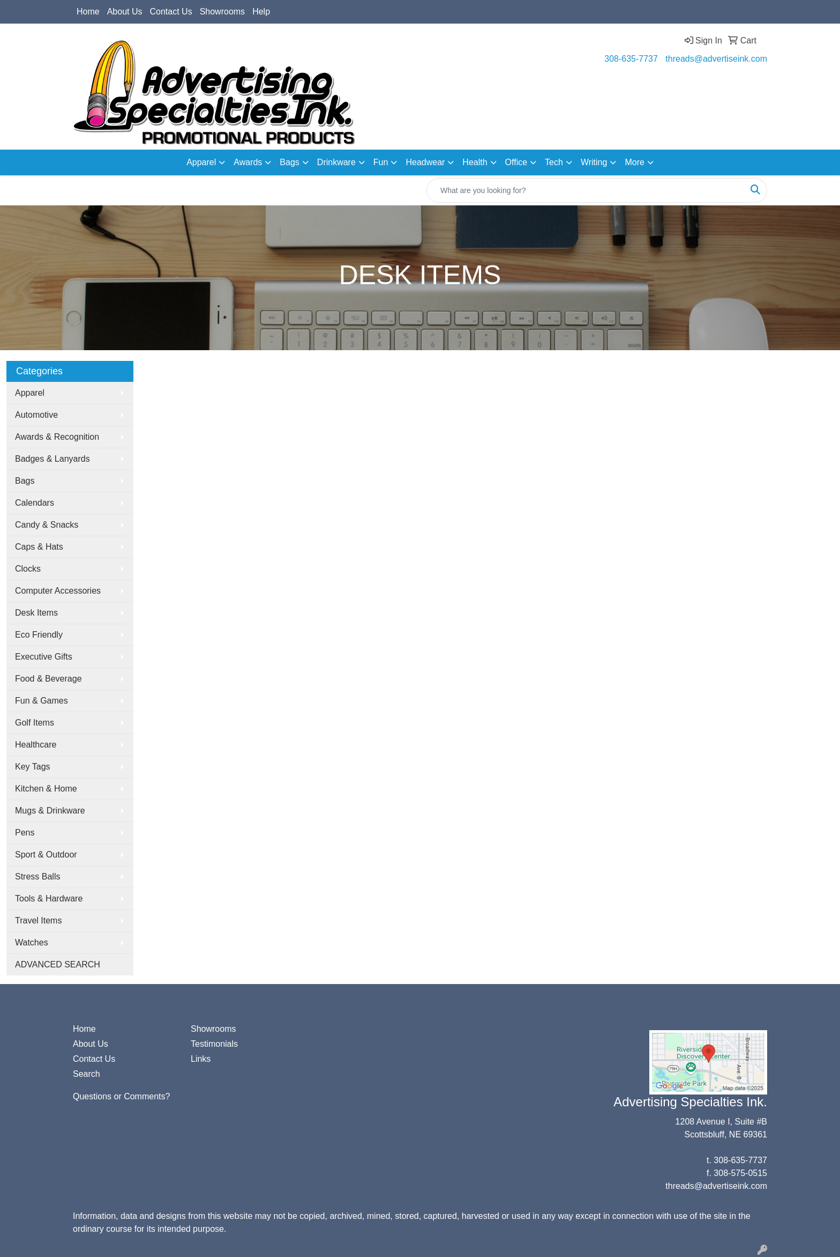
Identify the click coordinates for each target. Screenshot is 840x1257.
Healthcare (35, 744)
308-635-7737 (631, 58)
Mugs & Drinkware (50, 810)
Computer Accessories (58, 590)
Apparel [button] (201, 162)
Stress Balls (37, 876)
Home (88, 11)
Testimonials (214, 1043)
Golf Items (34, 722)
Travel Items (38, 920)
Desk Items (36, 612)
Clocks (28, 568)
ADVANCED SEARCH (57, 964)
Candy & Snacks (46, 524)
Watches (31, 942)
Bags (24, 480)
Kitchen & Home (46, 788)
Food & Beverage (48, 678)
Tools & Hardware (48, 898)
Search (86, 1073)
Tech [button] (554, 162)
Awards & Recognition (57, 436)
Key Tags (32, 766)
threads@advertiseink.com (716, 58)
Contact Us (171, 11)
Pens (24, 832)
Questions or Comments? (121, 1096)
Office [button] (516, 162)
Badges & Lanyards (52, 458)
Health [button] (474, 162)
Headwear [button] (425, 162)
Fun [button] (380, 162)
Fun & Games (41, 700)
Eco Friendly (39, 634)
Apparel (29, 392)
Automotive (36, 414)
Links (201, 1058)
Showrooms (222, 11)
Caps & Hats (39, 546)
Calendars (34, 502)
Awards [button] (248, 162)
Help (261, 11)
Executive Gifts (43, 656)
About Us (124, 11)
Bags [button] (289, 162)
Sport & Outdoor (46, 854)
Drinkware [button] (336, 162)
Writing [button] (594, 162)
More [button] (634, 162)
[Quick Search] (585, 190)
